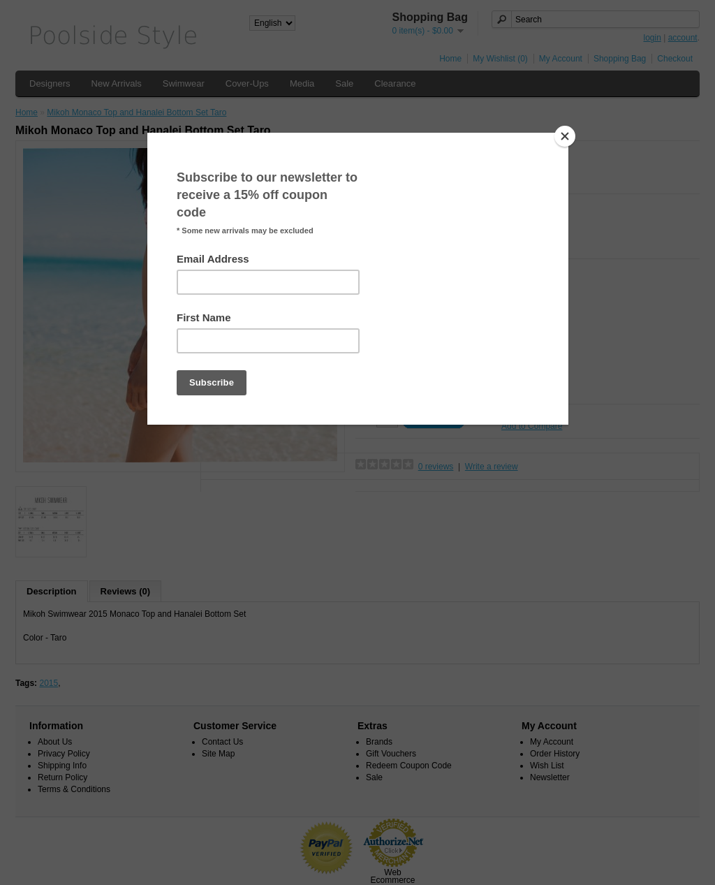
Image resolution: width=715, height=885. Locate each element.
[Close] (564, 136)
